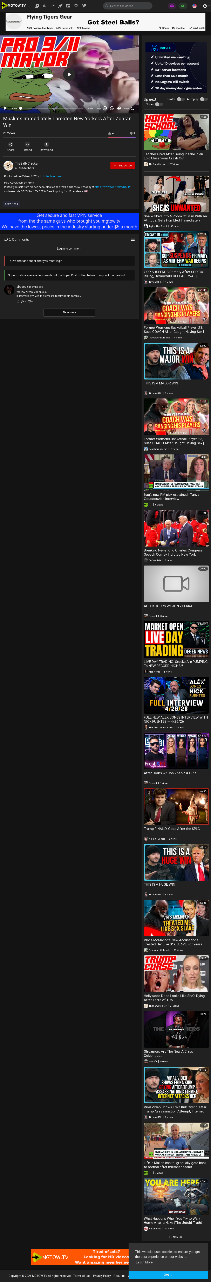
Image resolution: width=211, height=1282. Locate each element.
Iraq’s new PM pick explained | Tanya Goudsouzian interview (171, 497)
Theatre (170, 99)
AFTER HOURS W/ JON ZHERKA (168, 606)
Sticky (150, 104)
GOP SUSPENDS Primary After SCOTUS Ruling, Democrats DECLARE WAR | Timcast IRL (174, 276)
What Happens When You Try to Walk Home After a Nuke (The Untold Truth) (173, 1220)
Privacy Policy (102, 1275)
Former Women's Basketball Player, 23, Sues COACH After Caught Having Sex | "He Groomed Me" (174, 331)
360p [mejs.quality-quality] (126, 108)
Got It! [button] (168, 1274)
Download (46, 147)
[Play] (5, 108)
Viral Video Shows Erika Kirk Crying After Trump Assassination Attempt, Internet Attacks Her (175, 1111)
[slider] (52, 108)
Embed (27, 147)
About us (119, 1275)
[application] (69, 74)
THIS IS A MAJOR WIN (161, 383)
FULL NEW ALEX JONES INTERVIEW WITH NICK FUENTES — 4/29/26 (176, 719)
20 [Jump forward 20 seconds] (112, 108)
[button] (194, 6)
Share (11, 147)
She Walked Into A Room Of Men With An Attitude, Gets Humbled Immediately (175, 218)
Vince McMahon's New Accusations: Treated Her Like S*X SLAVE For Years (173, 942)
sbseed (21, 287)
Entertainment (52, 176)
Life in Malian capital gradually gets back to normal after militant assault (175, 1165)
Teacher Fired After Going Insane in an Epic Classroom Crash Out (173, 156)
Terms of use (81, 1275)
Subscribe (122, 165)
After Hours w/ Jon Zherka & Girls (170, 773)
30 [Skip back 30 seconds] (105, 108)
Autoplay (193, 99)
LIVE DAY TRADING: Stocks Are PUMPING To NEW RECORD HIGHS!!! (176, 664)
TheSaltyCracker (27, 163)
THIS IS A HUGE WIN (159, 884)
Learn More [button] (144, 1262)
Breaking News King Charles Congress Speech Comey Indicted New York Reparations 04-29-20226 (173, 554)
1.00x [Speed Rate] (98, 108)
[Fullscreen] (133, 108)
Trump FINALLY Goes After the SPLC (172, 829)
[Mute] (119, 108)
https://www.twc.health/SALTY (113, 187)
